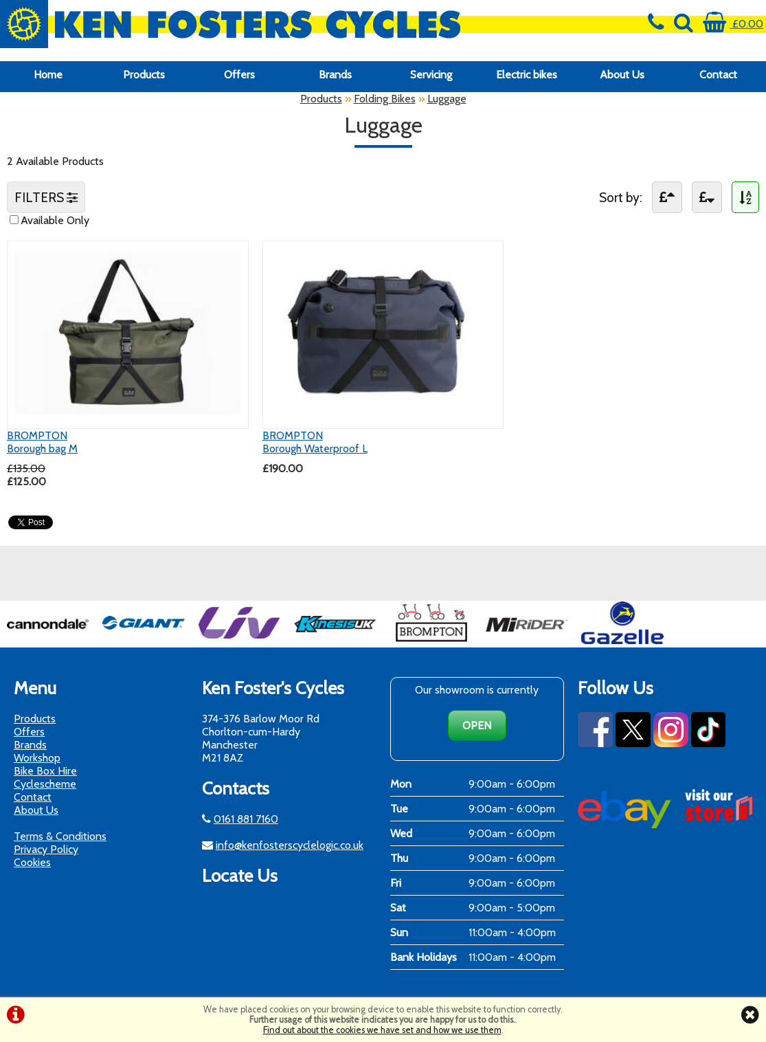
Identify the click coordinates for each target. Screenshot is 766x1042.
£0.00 (733, 23)
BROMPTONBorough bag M (42, 442)
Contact (718, 74)
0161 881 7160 (246, 818)
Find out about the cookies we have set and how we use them (382, 1030)
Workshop (37, 757)
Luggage (446, 98)
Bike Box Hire (45, 770)
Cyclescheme (45, 783)
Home (48, 74)
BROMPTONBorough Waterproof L (315, 442)
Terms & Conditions (60, 836)
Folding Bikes (385, 98)
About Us (622, 74)
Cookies (32, 862)
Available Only (55, 220)
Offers (239, 74)
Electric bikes (526, 74)
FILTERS (46, 197)
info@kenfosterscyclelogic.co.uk (289, 845)
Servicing (431, 74)
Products (144, 74)
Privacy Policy (46, 849)
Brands (335, 74)
